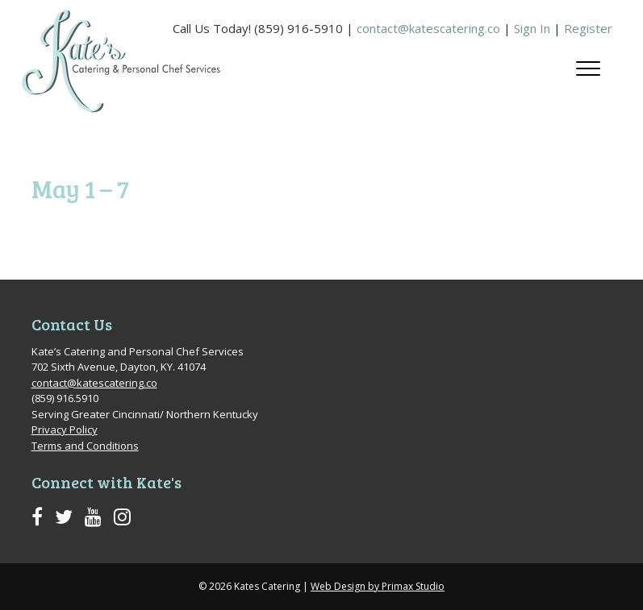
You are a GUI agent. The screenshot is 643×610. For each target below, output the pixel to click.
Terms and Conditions (85, 445)
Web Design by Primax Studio (378, 586)
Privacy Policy (64, 429)
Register (588, 28)
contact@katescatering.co (428, 28)
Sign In (532, 28)
